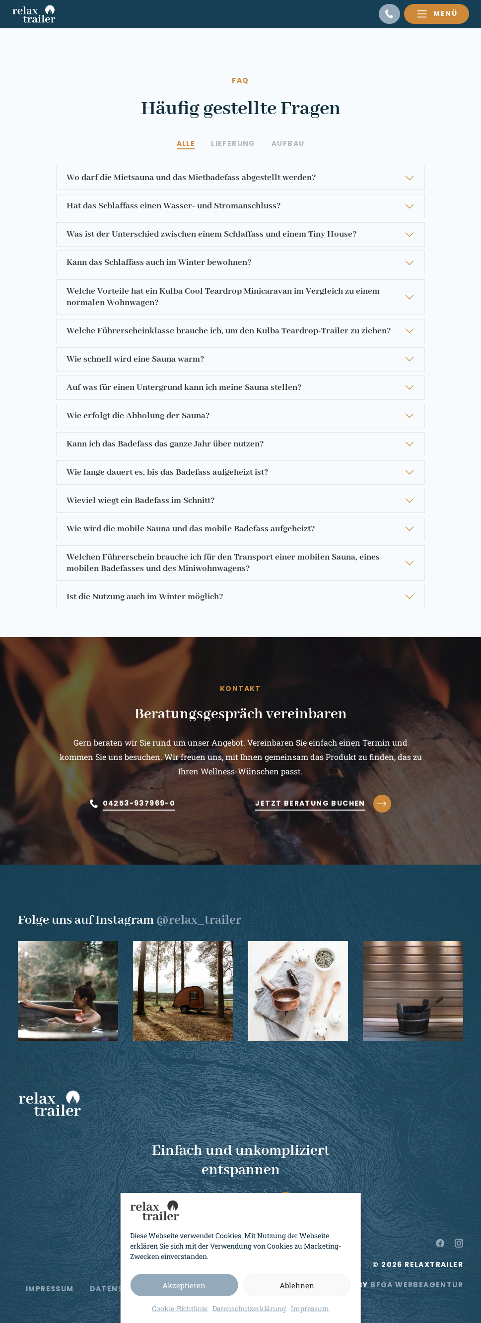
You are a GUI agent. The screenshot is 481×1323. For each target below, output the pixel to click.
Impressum (310, 1308)
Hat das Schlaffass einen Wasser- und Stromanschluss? (174, 206)
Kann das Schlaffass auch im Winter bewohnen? (159, 262)
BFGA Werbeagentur (416, 1285)
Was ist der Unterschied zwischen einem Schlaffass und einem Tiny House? (212, 234)
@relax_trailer (198, 920)
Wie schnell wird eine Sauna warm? (136, 359)
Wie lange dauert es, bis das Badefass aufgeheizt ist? (168, 472)
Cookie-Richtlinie (179, 1308)
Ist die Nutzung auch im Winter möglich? (145, 597)
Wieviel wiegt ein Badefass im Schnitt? (141, 500)
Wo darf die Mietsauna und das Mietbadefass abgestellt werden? (191, 178)
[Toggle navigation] (436, 14)
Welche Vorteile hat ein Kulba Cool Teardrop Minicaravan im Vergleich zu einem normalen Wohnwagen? (223, 297)
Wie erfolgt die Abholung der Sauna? (138, 416)
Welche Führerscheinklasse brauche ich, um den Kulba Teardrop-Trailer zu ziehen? (229, 331)
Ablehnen (296, 1285)
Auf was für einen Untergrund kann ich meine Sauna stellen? (184, 387)
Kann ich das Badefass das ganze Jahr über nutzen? (165, 444)
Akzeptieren (184, 1285)
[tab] (186, 143)
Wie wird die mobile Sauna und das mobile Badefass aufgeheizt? (191, 529)
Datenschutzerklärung (249, 1308)
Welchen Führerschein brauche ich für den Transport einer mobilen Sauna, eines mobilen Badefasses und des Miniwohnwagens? (223, 563)
